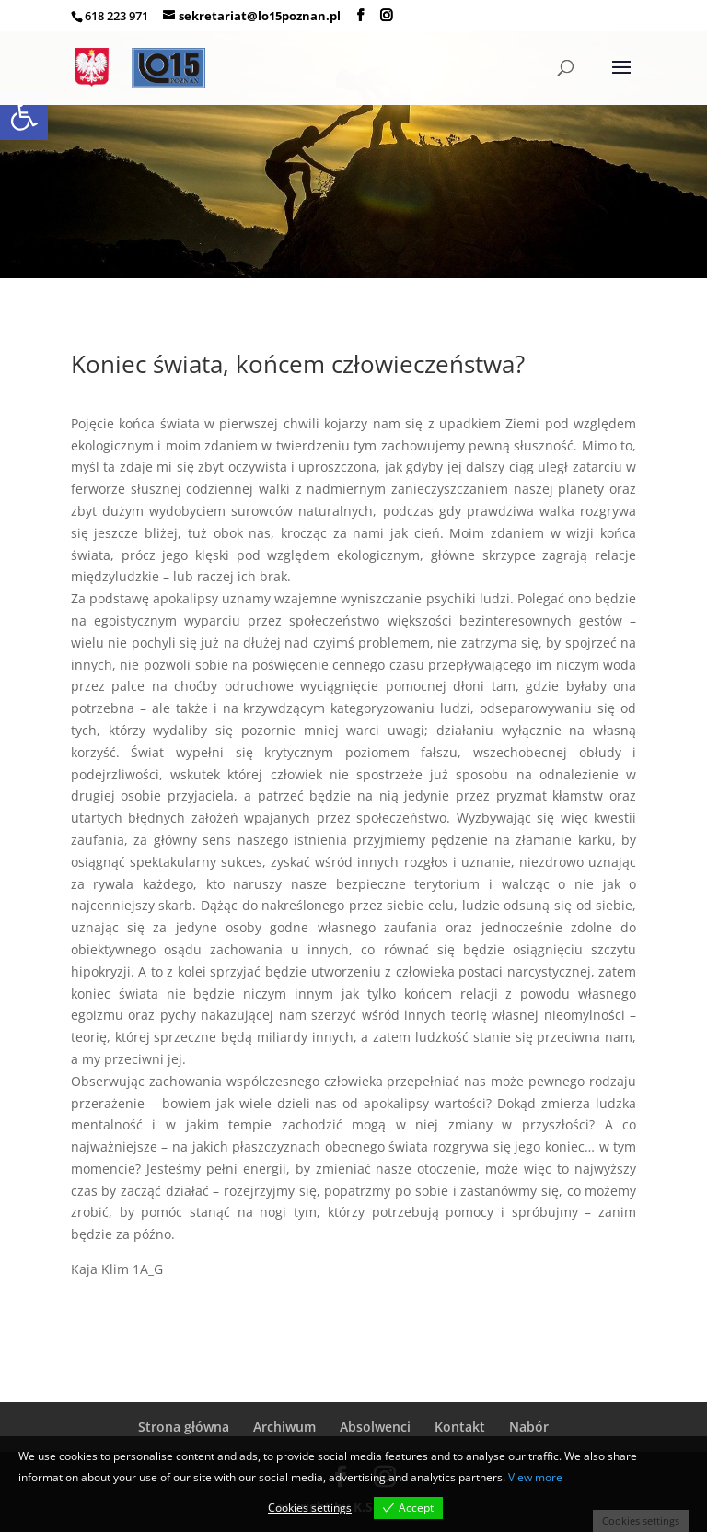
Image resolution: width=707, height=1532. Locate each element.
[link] (24, 116)
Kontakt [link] (460, 1426)
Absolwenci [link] (375, 1426)
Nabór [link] (529, 1426)
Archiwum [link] (284, 1426)
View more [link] (535, 1477)
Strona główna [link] (183, 1426)
